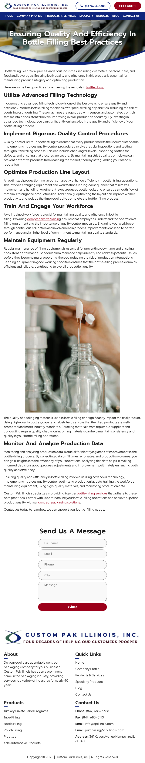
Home (9, 16)
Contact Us (131, 16)
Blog (115, 16)
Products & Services (61, 16)
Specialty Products (94, 16)
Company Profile (29, 16)
